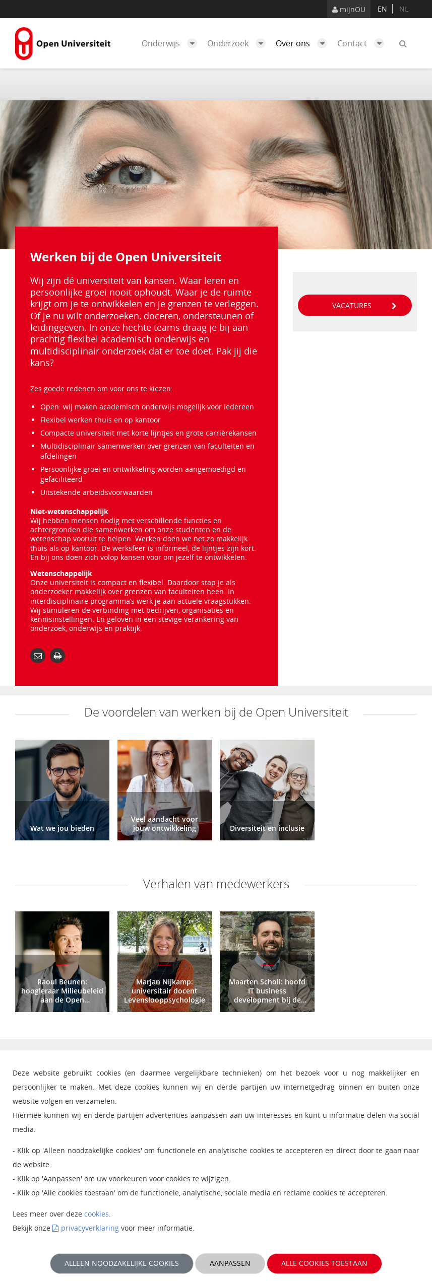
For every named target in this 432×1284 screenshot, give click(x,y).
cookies (96, 1214)
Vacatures (364, 305)
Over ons (304, 43)
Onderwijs (172, 43)
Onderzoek (239, 43)
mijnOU (348, 9)
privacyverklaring (90, 1228)
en (382, 9)
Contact (363, 43)
